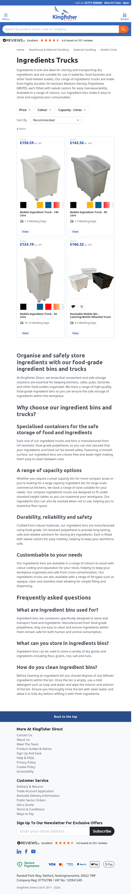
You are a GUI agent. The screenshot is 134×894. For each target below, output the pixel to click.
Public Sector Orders (31, 800)
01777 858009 (93, 3)
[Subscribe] (102, 831)
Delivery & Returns (30, 786)
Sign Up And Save (29, 753)
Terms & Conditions (31, 809)
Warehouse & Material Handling (49, 49)
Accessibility (25, 771)
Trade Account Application (35, 791)
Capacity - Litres (70, 110)
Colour (42, 110)
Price (23, 110)
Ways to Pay (25, 814)
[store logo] (65, 13)
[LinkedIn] (19, 851)
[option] (23, 205)
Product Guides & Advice (34, 749)
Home (20, 49)
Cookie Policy (26, 767)
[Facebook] (26, 851)
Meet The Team (27, 744)
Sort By (22, 120)
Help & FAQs (25, 758)
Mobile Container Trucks (115, 49)
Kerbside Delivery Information (38, 796)
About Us (23, 740)
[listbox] (40, 205)
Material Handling (84, 49)
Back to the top (65, 717)
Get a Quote (25, 805)
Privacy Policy (26, 762)
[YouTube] (33, 851)
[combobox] (60, 29)
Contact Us (24, 735)
